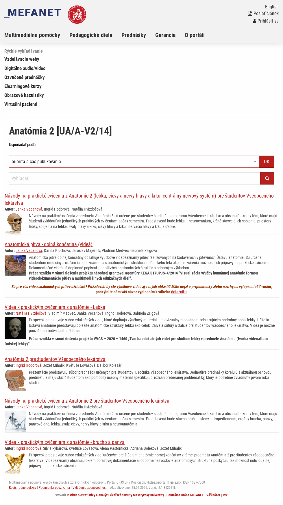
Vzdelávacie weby (21, 59)
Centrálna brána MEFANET (185, 495)
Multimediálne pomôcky (32, 35)
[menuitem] (36, 35)
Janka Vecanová (29, 209)
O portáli (195, 35)
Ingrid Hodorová (28, 365)
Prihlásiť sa (266, 21)
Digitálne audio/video (24, 68)
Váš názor (213, 495)
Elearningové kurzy (23, 86)
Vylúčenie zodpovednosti (90, 488)
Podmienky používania (54, 488)
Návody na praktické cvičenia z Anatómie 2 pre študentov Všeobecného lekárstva (87, 401)
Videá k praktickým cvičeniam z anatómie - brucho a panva (65, 442)
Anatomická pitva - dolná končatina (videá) (49, 244)
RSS (225, 495)
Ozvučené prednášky (24, 77)
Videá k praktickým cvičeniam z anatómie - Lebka (55, 307)
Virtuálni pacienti (20, 104)
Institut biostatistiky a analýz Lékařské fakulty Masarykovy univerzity (115, 495)
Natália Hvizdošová (31, 313)
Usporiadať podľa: (23, 144)
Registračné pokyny (22, 488)
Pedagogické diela (90, 35)
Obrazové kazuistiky (24, 95)
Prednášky (133, 35)
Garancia (165, 35)
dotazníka (179, 292)
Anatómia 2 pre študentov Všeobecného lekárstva (55, 359)
